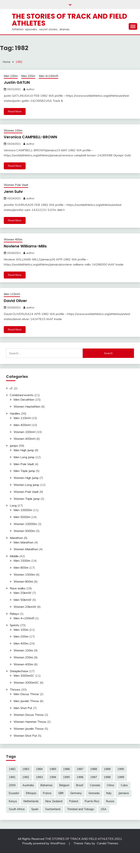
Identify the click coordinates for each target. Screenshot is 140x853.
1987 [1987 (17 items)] (80, 769)
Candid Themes (107, 843)
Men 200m (28, 76)
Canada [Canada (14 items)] (95, 785)
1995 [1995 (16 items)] (66, 777)
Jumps (14, 445)
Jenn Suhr (13, 191)
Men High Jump (24, 450)
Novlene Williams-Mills (25, 246)
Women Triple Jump (27, 499)
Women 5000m (24, 531)
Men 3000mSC (24, 675)
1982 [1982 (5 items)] (12, 769)
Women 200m (23, 657)
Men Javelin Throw (26, 701)
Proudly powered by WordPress (44, 843)
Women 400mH (24, 439)
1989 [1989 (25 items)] (107, 769)
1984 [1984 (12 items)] (39, 769)
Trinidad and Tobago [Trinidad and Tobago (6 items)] (80, 809)
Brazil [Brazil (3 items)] (79, 785)
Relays (14, 614)
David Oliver (15, 300)
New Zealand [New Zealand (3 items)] (53, 801)
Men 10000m (23, 510)
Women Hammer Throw (30, 722)
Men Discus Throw (26, 694)
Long (13, 505)
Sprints (14, 625)
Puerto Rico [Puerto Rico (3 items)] (92, 801)
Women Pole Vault (16, 185)
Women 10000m (25, 524)
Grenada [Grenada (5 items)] (94, 793)
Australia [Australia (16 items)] (28, 785)
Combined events (22, 395)
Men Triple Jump (24, 471)
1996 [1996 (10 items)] (80, 777)
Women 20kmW (25, 607)
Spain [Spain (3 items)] (34, 809)
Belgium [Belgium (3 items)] (64, 785)
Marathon (16, 538)
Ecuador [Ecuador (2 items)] (14, 793)
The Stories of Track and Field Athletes (69, 19)
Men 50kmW (22, 600)
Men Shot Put (23, 708)
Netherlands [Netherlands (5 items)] (31, 801)
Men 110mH (12, 294)
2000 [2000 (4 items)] (12, 785)
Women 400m (13, 239)
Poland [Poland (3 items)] (73, 801)
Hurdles (15, 413)
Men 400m (21, 643)
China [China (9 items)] (110, 785)
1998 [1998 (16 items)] (107, 777)
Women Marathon (26, 549)
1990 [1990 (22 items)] (120, 769)
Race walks (17, 588)
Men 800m (21, 567)
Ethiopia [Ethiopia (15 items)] (31, 793)
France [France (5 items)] (47, 793)
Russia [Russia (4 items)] (110, 801)
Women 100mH (24, 432)
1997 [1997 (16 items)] (93, 777)
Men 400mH (22, 425)
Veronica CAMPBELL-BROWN (30, 137)
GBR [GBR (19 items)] (60, 793)
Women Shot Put (25, 735)
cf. (11, 388)
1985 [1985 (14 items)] (53, 769)
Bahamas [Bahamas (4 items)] (47, 785)
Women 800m (23, 581)
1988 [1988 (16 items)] (93, 769)
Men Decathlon (24, 399)
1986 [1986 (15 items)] (66, 769)
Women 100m (13, 130)
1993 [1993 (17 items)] (39, 777)
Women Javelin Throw (29, 728)
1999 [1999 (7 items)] (120, 777)
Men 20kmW (22, 593)
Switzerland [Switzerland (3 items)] (52, 809)
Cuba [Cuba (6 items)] (124, 785)
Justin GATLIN (17, 82)
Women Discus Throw (29, 715)
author (30, 89)
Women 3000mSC (26, 682)
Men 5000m (22, 517)
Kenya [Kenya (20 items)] (13, 801)
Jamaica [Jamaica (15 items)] (123, 793)
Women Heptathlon (27, 406)
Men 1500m (22, 560)
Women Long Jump (26, 485)
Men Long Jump (24, 457)
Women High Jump (26, 478)
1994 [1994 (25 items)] (53, 777)
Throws (15, 689)
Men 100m (11, 76)
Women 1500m (24, 574)
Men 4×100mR (48, 76)
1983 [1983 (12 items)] (25, 769)
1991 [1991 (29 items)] (12, 777)
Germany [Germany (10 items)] (76, 793)
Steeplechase (19, 671)
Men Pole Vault (24, 464)
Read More (14, 111)
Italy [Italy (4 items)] (109, 793)
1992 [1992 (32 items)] (25, 777)
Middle (14, 556)
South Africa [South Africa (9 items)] (16, 809)
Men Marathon (24, 542)
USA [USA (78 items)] (103, 809)
